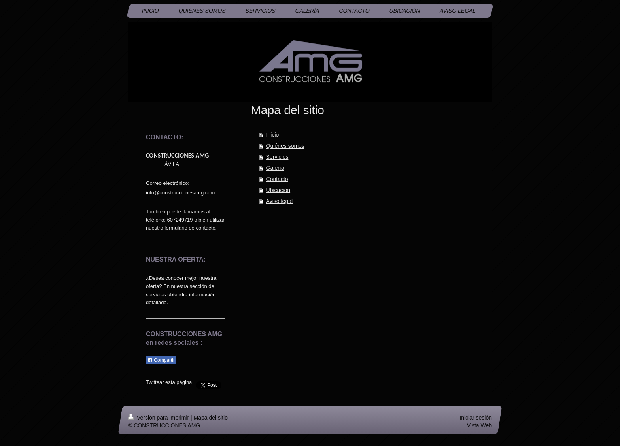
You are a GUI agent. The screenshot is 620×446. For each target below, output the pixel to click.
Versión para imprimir (159, 417)
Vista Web (479, 425)
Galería (275, 168)
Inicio (272, 135)
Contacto (277, 179)
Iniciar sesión (475, 417)
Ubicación (278, 190)
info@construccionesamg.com (180, 193)
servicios (156, 294)
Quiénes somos (285, 146)
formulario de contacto (189, 228)
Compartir (161, 360)
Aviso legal (279, 201)
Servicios (277, 157)
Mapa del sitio (211, 417)
